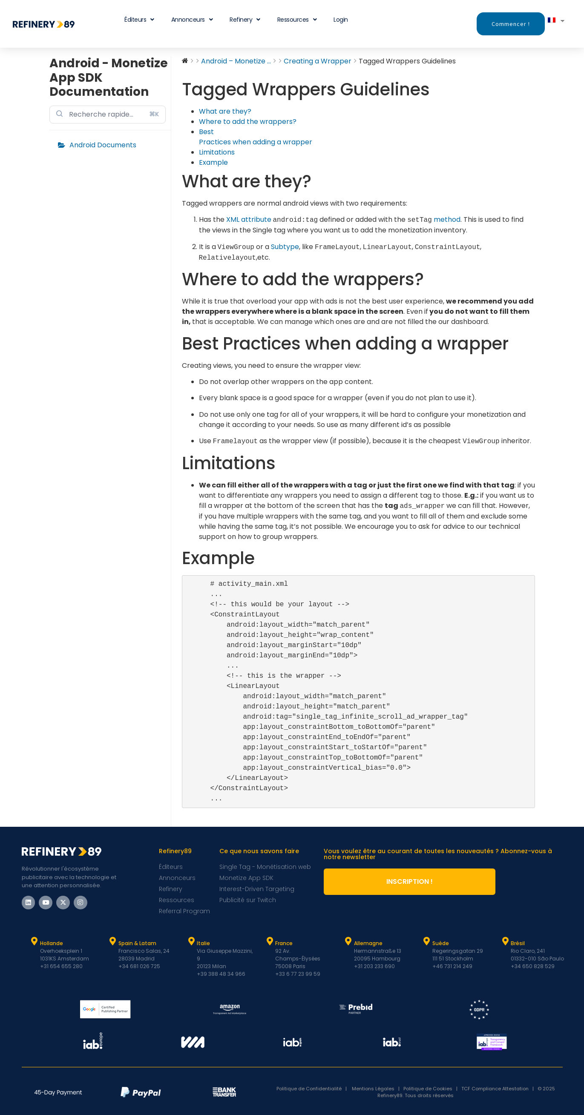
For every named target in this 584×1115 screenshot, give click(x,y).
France (284, 943)
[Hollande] (34, 941)
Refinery (245, 19)
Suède (440, 943)
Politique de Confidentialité (310, 1088)
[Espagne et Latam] (113, 941)
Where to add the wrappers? (247, 121)
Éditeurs (139, 19)
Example (213, 162)
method (447, 220)
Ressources (297, 19)
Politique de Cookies (427, 1088)
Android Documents (102, 145)
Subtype (285, 247)
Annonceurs (192, 19)
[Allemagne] (348, 941)
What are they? (225, 111)
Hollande (51, 943)
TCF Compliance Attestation (495, 1088)
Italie (203, 943)
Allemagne (368, 943)
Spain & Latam (137, 943)
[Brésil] (505, 941)
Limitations (217, 152)
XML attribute (248, 220)
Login (341, 19)
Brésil (518, 943)
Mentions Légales (373, 1088)
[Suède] (427, 941)
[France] (269, 941)
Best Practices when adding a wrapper (255, 137)
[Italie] (191, 941)
